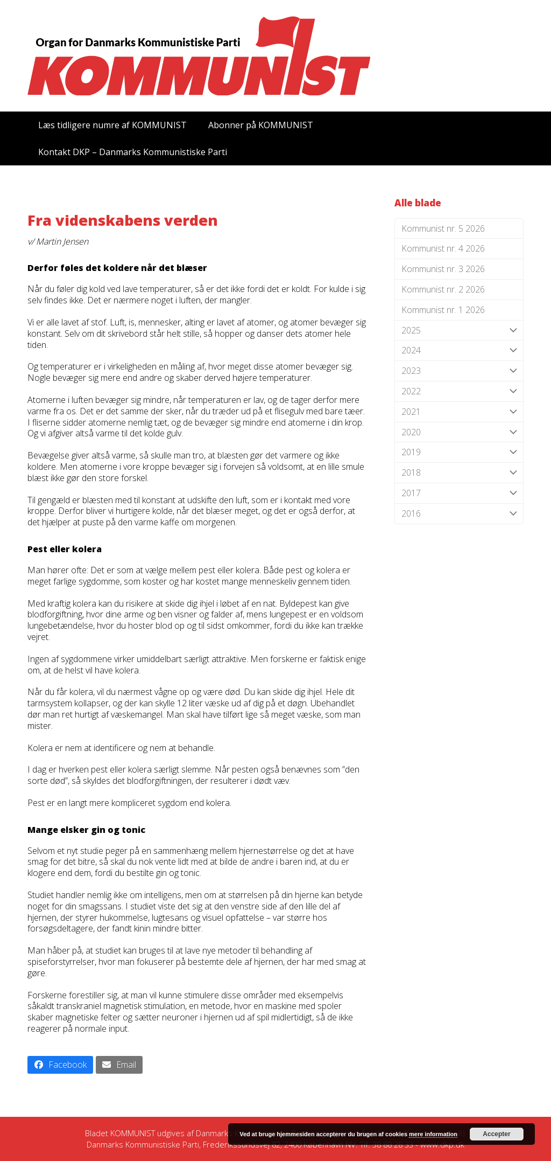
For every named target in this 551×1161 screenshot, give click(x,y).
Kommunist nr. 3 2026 (443, 269)
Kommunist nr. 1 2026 (443, 310)
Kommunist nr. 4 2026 (443, 248)
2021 (459, 412)
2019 (459, 452)
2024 (459, 350)
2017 (459, 493)
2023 (459, 371)
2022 (459, 391)
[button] (60, 1065)
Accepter (496, 1134)
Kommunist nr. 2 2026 (443, 289)
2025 (459, 330)
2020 (459, 432)
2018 (459, 473)
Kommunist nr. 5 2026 (443, 228)
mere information (433, 1134)
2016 (459, 514)
